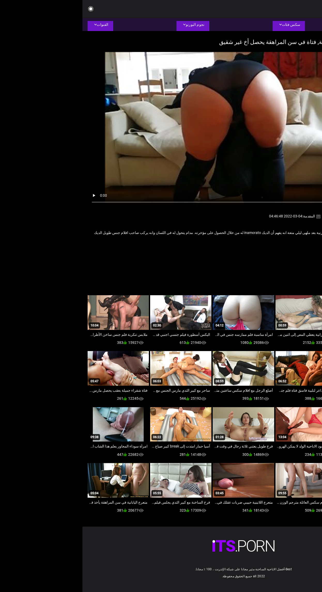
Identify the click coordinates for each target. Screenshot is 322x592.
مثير (261, 250)
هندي (251, 250)
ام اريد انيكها (295, 250)
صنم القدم (275, 250)
